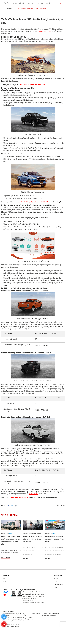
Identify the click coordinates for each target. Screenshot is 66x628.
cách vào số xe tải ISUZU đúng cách (32, 84)
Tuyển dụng (40, 3)
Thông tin (8, 557)
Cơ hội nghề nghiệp (58, 584)
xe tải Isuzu (33, 493)
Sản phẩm (6, 575)
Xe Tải (4, 581)
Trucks (10, 533)
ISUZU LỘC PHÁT (58, 575)
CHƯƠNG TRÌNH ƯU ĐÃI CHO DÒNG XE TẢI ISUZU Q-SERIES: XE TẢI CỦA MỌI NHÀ (54, 539)
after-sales (33, 533)
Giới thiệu (56, 578)
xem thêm (4, 561)
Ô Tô (4, 578)
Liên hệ (48, 3)
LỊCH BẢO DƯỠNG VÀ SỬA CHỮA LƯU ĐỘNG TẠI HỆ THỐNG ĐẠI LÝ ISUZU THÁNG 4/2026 (32, 539)
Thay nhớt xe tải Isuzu (19, 497)
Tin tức (15, 3)
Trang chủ (9, 8)
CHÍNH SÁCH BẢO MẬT (8, 611)
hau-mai (39, 533)
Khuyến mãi (57, 555)
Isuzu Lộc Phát (45, 31)
